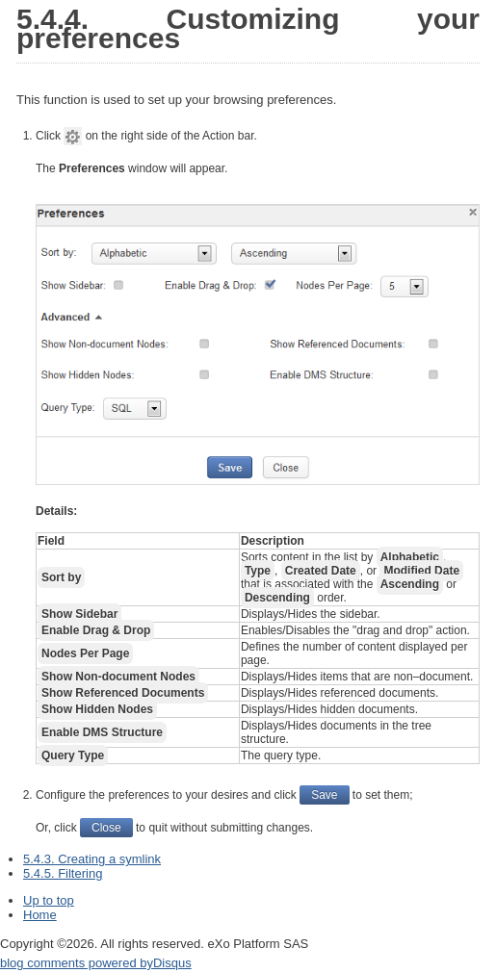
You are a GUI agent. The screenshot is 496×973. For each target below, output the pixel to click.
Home (40, 915)
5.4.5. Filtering (62, 873)
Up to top (48, 900)
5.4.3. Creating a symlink (92, 859)
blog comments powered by (96, 963)
